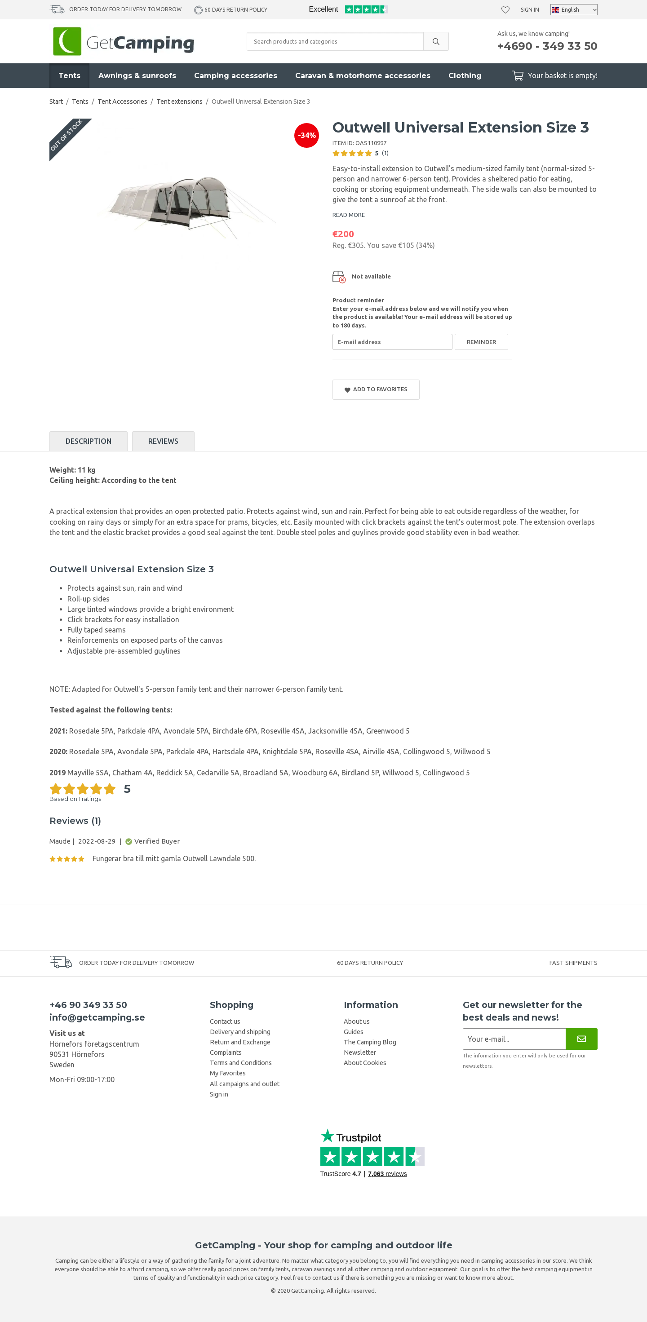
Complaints (226, 1052)
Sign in (530, 10)
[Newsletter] (582, 1038)
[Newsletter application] (514, 1038)
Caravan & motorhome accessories (362, 75)
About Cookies (365, 1062)
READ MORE (348, 215)
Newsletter (360, 1052)
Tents (69, 75)
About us (357, 1021)
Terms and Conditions (241, 1062)
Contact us (225, 1021)
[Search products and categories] (335, 41)
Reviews (163, 441)
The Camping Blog (370, 1042)
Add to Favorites (376, 389)
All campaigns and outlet (244, 1084)
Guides (353, 1031)
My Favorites (228, 1073)
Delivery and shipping (240, 1031)
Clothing (465, 75)
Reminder (481, 342)
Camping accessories (235, 75)
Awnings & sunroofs (137, 75)
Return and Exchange (240, 1042)
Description (88, 441)
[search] (435, 41)
